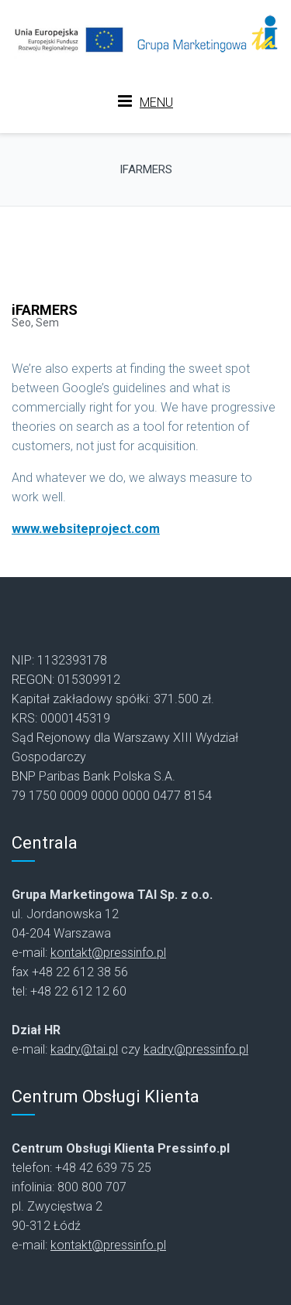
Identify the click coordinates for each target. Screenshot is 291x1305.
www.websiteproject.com (86, 528)
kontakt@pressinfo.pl (108, 952)
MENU (145, 101)
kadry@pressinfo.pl (196, 1049)
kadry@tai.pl (84, 1049)
